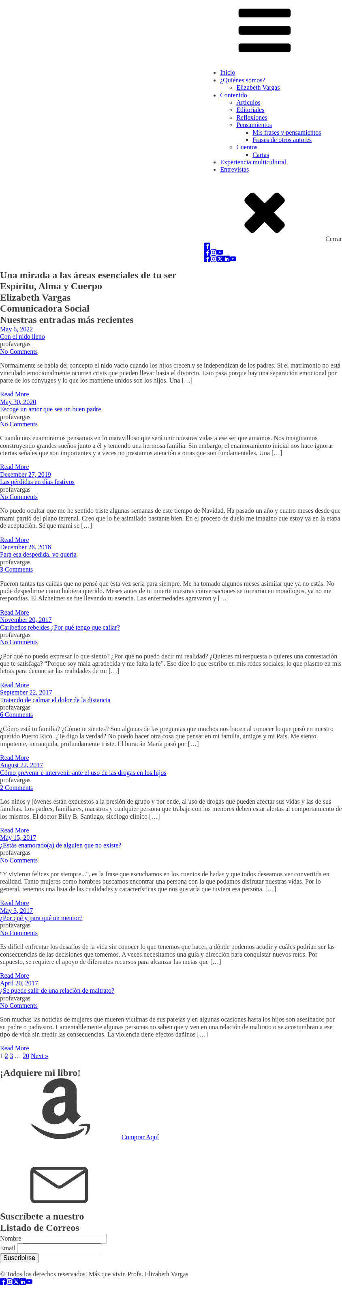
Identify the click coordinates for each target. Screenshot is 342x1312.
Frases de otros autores (282, 139)
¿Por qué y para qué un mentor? (41, 917)
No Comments (19, 351)
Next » (39, 1055)
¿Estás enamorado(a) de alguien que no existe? (60, 845)
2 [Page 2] (6, 1055)
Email (7, 1248)
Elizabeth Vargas (258, 87)
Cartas (260, 154)
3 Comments (16, 569)
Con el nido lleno (22, 336)
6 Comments (16, 714)
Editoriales (250, 109)
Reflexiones (251, 117)
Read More (14, 394)
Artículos (248, 102)
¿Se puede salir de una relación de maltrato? (57, 990)
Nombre (10, 1238)
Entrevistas (234, 169)
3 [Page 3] (11, 1055)
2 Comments (16, 787)
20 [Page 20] (26, 1055)
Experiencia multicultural (253, 162)
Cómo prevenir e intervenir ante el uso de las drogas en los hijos (83, 772)
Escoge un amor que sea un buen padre (50, 409)
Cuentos (246, 147)
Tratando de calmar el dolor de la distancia (55, 700)
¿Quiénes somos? (242, 80)
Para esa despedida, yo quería (38, 554)
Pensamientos (254, 124)
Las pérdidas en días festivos (37, 481)
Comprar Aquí (140, 1136)
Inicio (227, 72)
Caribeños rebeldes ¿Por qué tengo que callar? (60, 627)
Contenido (233, 95)
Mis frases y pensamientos (286, 132)
